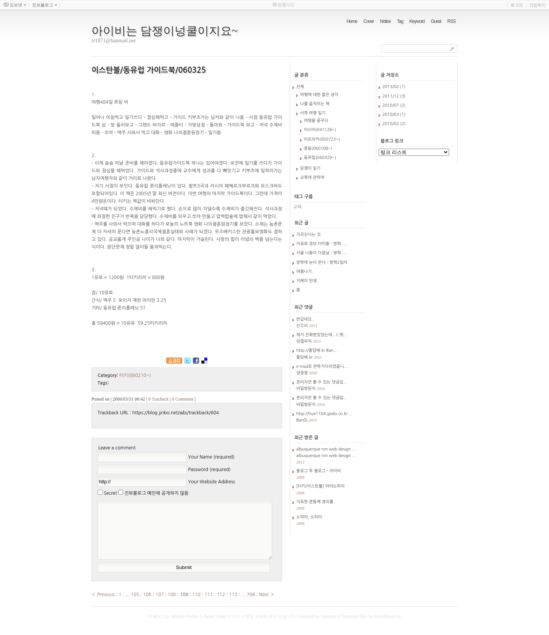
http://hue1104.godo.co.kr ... (324, 414)
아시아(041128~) (320, 130)
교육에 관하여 (312, 177)
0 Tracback (158, 399)
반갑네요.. (305, 319)
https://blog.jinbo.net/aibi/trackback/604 (175, 413)
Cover (368, 21)
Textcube (350, 627)
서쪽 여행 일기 (313, 113)
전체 (300, 87)
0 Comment (182, 399)
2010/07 (391, 105)
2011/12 (391, 96)
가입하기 (537, 5)
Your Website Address (211, 481)
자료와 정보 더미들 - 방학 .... (321, 244)
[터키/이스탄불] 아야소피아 (320, 486)
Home (352, 21)
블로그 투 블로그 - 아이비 (318, 471)
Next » (266, 606)
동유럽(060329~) (320, 158)
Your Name (211, 457)
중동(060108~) (318, 148)
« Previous (104, 606)
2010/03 (391, 114)
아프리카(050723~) (322, 139)
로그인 (516, 5)
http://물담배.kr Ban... (316, 350)
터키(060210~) (135, 375)
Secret (110, 493)
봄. (298, 290)
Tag (400, 21)
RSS (451, 21)
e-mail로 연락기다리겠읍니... (322, 366)
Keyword (417, 21)
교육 (297, 207)
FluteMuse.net (387, 627)
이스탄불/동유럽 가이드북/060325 (149, 70)
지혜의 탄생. (307, 281)
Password (209, 469)
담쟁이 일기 (310, 168)
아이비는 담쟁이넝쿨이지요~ (165, 30)
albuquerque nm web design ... (326, 449)
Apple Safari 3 (217, 627)
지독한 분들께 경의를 (314, 502)
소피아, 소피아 (309, 517)
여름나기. (304, 271)
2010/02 (391, 124)
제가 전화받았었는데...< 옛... (321, 335)
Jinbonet (329, 627)
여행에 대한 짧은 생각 (319, 95)
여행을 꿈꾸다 (316, 121)
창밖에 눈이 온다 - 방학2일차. (322, 262)
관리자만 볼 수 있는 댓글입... (321, 382)
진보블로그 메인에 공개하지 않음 (156, 493)
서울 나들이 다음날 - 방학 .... (321, 253)
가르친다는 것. (309, 235)
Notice (385, 21)
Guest (436, 21)
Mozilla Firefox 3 (187, 627)
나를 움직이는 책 (314, 104)
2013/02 (391, 87)
